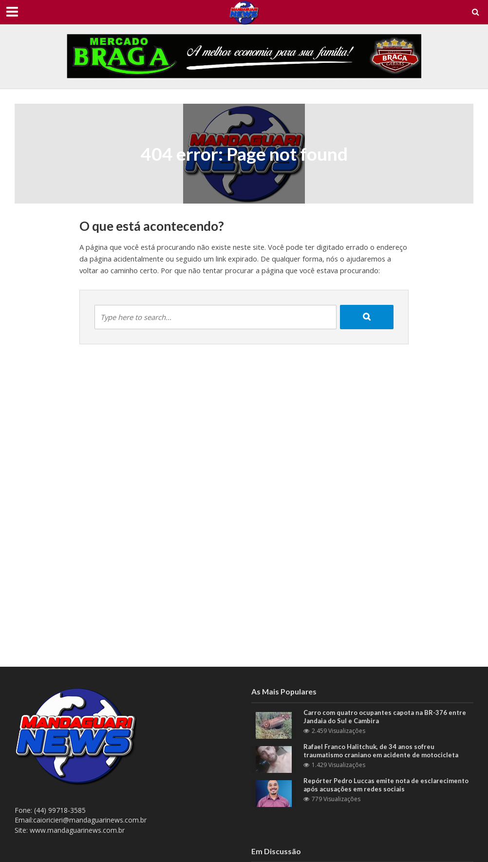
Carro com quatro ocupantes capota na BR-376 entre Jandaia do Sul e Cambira (384, 717)
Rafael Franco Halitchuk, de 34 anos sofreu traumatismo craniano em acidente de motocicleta (380, 751)
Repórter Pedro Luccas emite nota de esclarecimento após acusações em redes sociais (386, 785)
